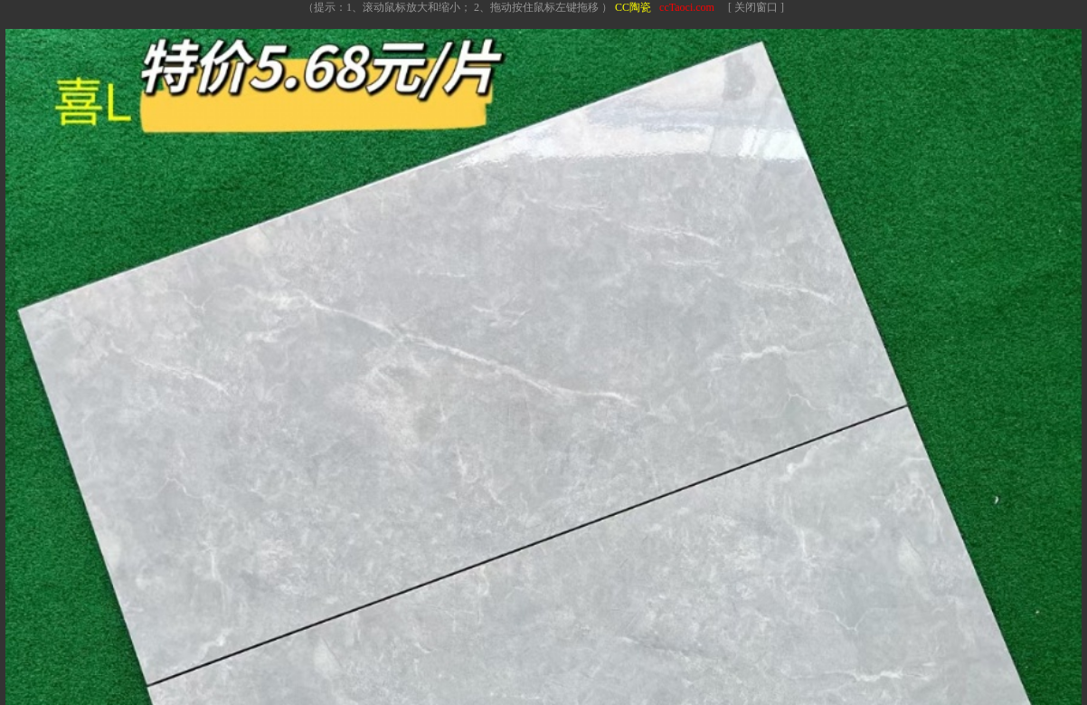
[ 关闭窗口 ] (756, 7)
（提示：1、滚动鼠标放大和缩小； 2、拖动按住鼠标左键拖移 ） (457, 7)
